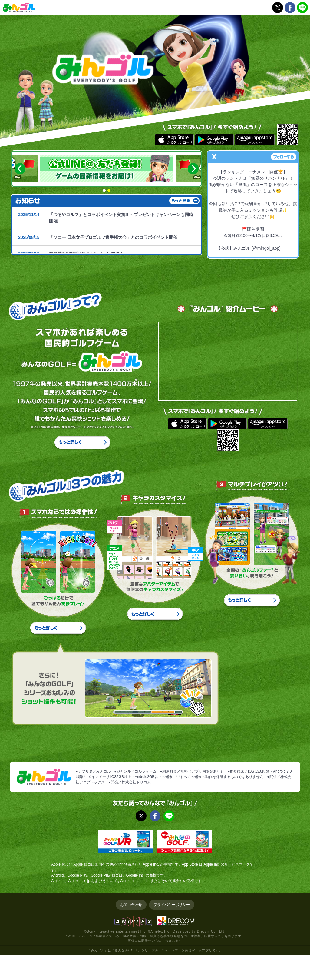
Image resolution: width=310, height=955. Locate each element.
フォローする (283, 156)
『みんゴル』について (155, 10)
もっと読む (196, 201)
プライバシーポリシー (171, 905)
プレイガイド (197, 10)
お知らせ (112, 10)
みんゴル (19, 7)
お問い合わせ (131, 905)
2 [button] (108, 190)
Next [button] (193, 168)
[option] (107, 168)
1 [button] (104, 190)
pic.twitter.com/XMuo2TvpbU (253, 241)
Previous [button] (20, 168)
